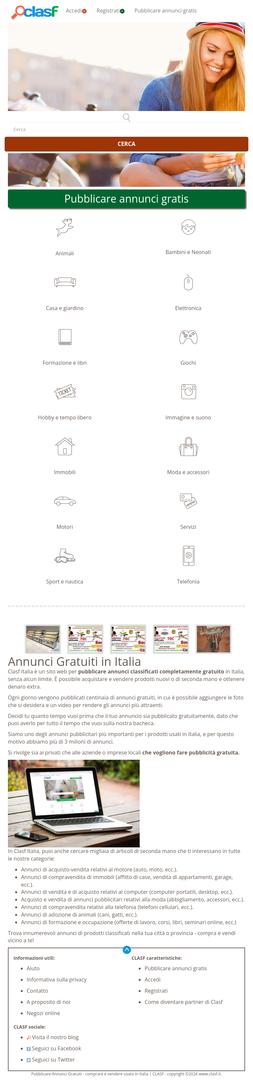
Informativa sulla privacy (57, 979)
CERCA (126, 144)
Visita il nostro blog (53, 1037)
